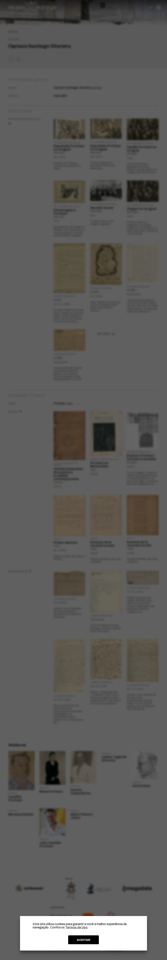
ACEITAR (83, 939)
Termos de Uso (76, 927)
